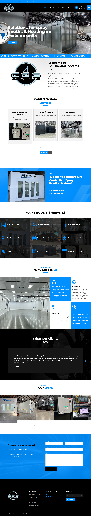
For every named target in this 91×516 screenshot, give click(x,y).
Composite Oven (45, 112)
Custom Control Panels (19, 113)
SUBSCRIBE (70, 499)
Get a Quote (81, 6)
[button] (40, 147)
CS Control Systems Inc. (17, 513)
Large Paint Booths (34, 505)
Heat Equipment (33, 502)
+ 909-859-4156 (82, 8)
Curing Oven (71, 112)
